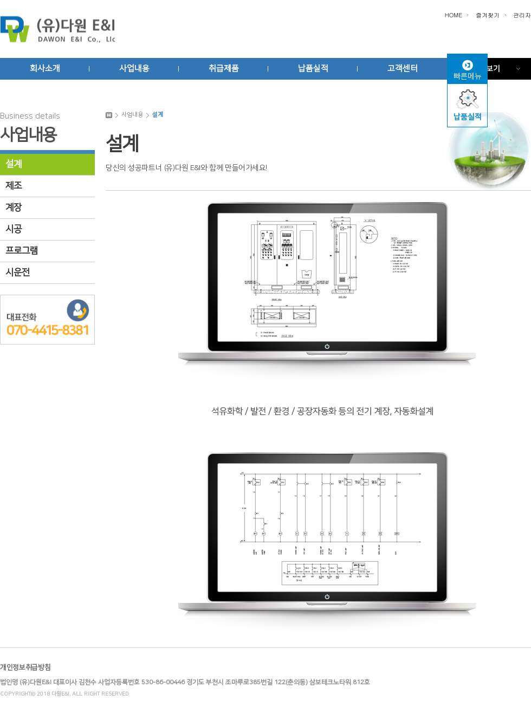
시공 (13, 229)
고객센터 (402, 68)
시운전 (17, 272)
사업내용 (134, 68)
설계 (13, 164)
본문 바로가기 (265, 0)
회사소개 (45, 68)
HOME (453, 15)
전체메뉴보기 (479, 68)
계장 (13, 207)
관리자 (522, 15)
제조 (13, 186)
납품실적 (313, 68)
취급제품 (224, 68)
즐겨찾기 (488, 15)
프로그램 (21, 251)
